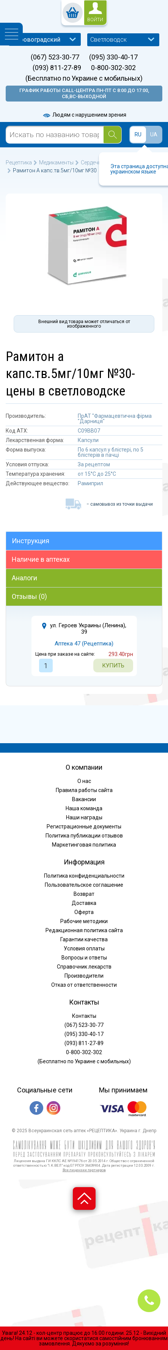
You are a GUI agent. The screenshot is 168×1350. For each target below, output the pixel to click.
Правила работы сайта (84, 790)
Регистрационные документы (84, 826)
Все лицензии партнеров (84, 1170)
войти (95, 19)
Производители (84, 976)
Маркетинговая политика (84, 845)
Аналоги (24, 578)
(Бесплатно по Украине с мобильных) (84, 78)
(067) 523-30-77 (55, 57)
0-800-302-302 (113, 67)
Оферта (84, 912)
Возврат (84, 894)
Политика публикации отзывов (84, 836)
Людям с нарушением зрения (84, 115)
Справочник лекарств (84, 967)
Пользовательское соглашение (84, 885)
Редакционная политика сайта (84, 930)
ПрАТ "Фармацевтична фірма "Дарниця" (115, 418)
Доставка (84, 903)
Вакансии (84, 799)
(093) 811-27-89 (57, 67)
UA (153, 134)
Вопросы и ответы (84, 958)
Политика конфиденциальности (84, 876)
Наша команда (84, 808)
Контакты (84, 1016)
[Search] (112, 134)
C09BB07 (89, 431)
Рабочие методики (84, 921)
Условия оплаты (84, 948)
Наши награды (84, 817)
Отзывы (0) (29, 596)
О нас (84, 781)
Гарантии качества (84, 939)
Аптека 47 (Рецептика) (84, 643)
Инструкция (30, 541)
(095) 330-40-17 (113, 57)
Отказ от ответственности (84, 985)
